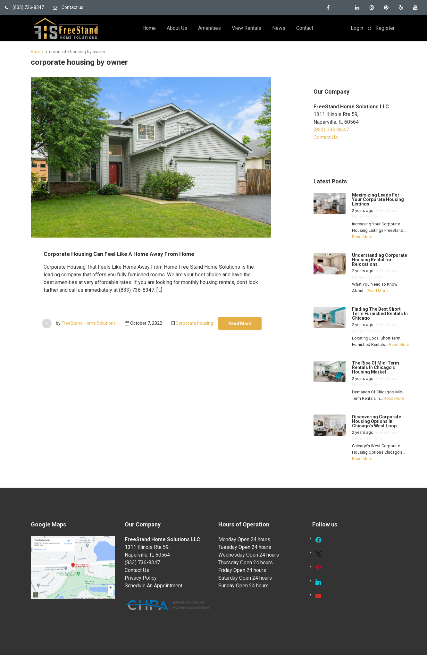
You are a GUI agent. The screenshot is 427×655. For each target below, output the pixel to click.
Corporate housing (194, 323)
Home (149, 28)
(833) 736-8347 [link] (331, 130)
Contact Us (326, 137)
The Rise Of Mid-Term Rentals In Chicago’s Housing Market (375, 367)
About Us (177, 28)
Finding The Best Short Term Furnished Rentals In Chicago (380, 313)
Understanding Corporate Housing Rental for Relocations (379, 259)
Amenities (209, 28)
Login (357, 28)
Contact (304, 28)
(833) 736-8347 (24, 7)
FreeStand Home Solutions (89, 323)
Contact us (68, 7)
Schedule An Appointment (153, 586)
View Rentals (246, 28)
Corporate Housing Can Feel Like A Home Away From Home (131, 253)
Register (385, 28)
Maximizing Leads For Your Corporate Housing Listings (378, 199)
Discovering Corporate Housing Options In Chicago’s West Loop (376, 421)
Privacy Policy (141, 578)
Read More (240, 323)
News (278, 28)
